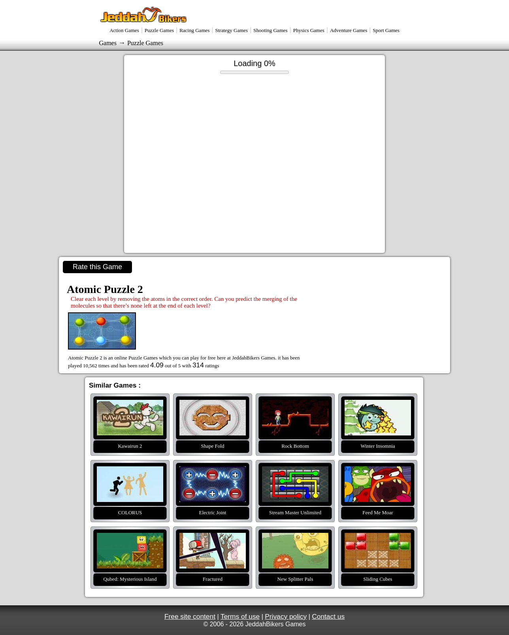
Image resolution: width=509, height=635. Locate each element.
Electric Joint (212, 471)
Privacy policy (286, 616)
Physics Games (308, 30)
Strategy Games (231, 30)
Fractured (212, 537)
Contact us (328, 616)
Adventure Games (348, 30)
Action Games (124, 30)
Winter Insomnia (378, 404)
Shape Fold (212, 404)
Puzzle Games (159, 30)
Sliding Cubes (378, 537)
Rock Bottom (295, 404)
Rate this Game (97, 267)
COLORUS (130, 471)
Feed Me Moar (378, 471)
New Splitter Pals (295, 537)
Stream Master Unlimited (295, 471)
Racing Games (194, 30)
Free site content (189, 616)
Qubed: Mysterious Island (130, 537)
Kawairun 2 (130, 404)
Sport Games (386, 30)
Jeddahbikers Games (143, 14)
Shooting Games (270, 30)
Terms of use (240, 616)
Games (108, 43)
